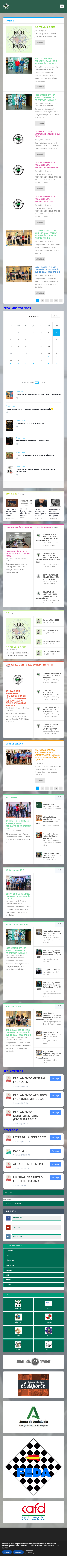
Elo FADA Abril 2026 (50, 630)
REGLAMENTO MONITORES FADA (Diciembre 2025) (25, 1115)
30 (18, 361)
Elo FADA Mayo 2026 (51, 620)
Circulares (48, 140)
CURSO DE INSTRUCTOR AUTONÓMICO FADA (51, 692)
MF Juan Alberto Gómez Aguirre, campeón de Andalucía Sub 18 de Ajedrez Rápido (47, 234)
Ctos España (39, 763)
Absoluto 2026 (48, 804)
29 (11, 361)
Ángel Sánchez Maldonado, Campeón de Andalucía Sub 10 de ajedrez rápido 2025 (48, 1016)
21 (56, 346)
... (51, 300)
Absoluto (18, 831)
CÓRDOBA (10, 1260)
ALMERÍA (9, 1251)
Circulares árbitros (49, 545)
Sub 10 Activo (17, 1040)
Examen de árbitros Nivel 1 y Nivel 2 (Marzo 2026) (18, 553)
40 (56, 300)
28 (56, 354)
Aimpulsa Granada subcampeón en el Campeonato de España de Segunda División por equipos (47, 755)
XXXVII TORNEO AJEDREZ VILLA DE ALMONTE (32, 441)
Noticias (17, 559)
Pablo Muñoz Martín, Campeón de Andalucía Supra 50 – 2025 (52, 933)
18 (33, 346)
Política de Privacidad (46, 1548)
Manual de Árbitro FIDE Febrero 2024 (28, 1179)
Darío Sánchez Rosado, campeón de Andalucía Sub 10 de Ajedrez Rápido (18, 1032)
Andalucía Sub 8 (20, 901)
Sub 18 (45, 845)
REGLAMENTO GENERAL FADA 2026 (29, 1080)
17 (26, 346)
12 (41, 339)
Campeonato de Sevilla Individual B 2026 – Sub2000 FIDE (38, 394)
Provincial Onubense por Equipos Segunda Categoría (28, 409)
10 (26, 339)
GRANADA (10, 1265)
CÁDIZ (8, 1256)
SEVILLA (9, 1285)
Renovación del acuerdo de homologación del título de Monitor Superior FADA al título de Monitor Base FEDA (16, 698)
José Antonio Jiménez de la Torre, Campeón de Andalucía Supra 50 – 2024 (48, 953)
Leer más (40, 42)
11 (33, 339)
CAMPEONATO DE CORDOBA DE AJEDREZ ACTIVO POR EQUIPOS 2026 (35, 470)
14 (56, 339)
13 (49, 339)
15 (11, 346)
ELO (44, 31)
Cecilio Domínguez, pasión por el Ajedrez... (40, 512)
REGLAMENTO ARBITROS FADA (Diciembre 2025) (30, 1097)
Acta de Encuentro (28, 1164)
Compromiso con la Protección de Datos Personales (33, 1551)
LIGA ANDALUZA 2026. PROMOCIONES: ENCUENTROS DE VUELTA (46, 165)
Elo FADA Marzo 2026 (51, 641)
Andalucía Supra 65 (51, 67)
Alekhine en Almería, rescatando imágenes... (54, 512)
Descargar (55, 1078)
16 (18, 346)
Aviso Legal (32, 1548)
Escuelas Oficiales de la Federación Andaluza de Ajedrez (52, 675)
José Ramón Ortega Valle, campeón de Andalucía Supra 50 (45, 97)
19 (41, 346)
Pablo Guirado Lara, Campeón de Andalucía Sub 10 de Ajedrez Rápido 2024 (48, 1035)
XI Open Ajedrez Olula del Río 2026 (29, 423)
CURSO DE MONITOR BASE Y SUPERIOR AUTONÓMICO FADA (51, 709)
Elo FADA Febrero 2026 (51, 652)
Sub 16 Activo (49, 276)
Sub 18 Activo (49, 241)
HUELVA (9, 1270)
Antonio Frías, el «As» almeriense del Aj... (26, 512)
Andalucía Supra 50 (51, 103)
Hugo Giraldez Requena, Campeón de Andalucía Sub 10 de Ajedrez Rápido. (48, 1054)
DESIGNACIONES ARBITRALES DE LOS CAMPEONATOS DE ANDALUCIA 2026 (47, 537)
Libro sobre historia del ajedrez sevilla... (11, 512)
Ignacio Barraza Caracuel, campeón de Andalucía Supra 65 (46, 61)
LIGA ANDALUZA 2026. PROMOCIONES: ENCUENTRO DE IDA (45, 199)
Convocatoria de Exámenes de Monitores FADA (47, 134)
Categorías (7, 1199)
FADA (32, 1545)
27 (49, 354)
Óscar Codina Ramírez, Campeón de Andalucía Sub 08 (18, 896)
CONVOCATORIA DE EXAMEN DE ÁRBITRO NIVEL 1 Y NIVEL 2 (51, 577)
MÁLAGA (9, 1280)
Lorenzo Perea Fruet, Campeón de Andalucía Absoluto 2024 (52, 855)
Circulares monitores (49, 682)
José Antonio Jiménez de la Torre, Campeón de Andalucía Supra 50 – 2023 (48, 986)
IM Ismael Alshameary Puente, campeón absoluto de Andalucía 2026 (18, 825)
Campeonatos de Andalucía (44, 69)
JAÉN (8, 1275)
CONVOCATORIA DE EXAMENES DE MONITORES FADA (50, 726)
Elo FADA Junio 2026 (45, 27)
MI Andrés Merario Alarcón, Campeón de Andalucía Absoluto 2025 (48, 820)
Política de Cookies (19, 1548)
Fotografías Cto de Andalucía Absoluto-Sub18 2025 (51, 836)
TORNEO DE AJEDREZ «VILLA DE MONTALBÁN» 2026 (34, 455)
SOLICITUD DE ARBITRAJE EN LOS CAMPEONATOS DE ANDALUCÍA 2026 (47, 595)
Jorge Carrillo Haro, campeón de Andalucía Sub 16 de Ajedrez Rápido (47, 269)
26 (41, 354)
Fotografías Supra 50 (51, 970)
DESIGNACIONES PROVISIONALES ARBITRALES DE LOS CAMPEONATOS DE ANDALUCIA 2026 (48, 557)
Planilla (19, 1150)
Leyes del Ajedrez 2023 (30, 1137)
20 (49, 346)
